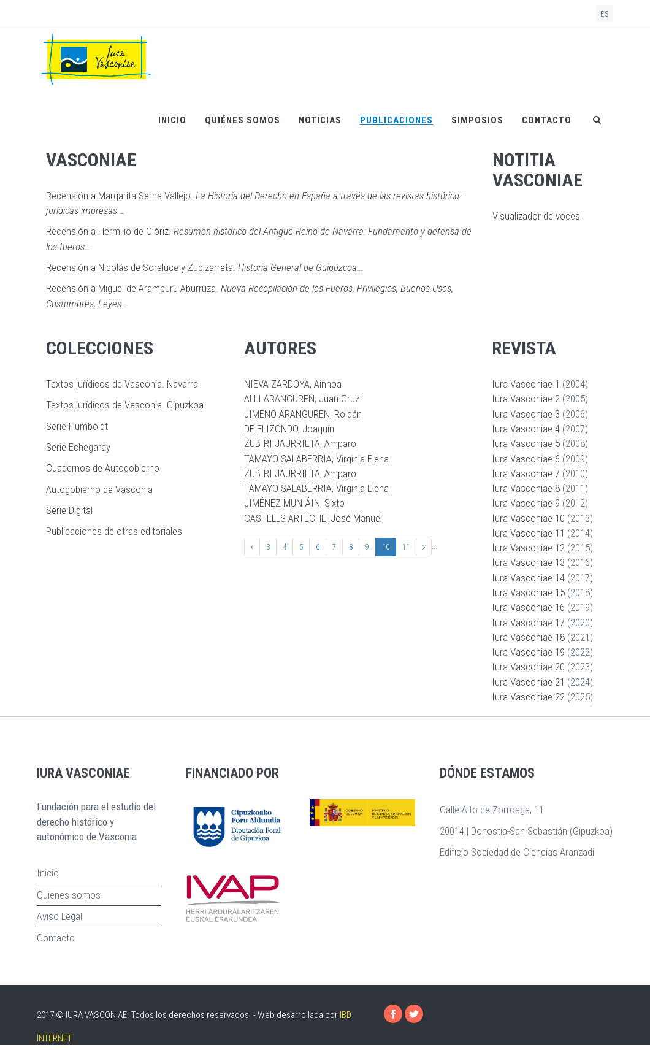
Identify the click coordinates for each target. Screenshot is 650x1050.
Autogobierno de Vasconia (99, 489)
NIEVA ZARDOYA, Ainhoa (293, 384)
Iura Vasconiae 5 (526, 443)
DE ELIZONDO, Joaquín (289, 429)
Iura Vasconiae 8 (526, 488)
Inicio (172, 120)
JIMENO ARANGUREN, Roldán (303, 414)
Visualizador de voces (536, 216)
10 (385, 547)
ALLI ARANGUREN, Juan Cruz (301, 399)
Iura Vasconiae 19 (528, 652)
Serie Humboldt (77, 426)
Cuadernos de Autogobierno (102, 468)
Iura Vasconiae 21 (528, 682)
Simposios (477, 120)
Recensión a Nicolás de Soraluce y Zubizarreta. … (204, 267)
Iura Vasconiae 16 (528, 607)
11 (406, 547)
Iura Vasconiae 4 (526, 429)
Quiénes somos (242, 120)
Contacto (547, 120)
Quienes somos (69, 895)
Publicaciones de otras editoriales (114, 531)
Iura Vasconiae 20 (528, 667)
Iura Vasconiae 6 (526, 459)
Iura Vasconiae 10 (528, 518)
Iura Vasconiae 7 (526, 473)
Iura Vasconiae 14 (528, 578)
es (604, 14)
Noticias (320, 120)
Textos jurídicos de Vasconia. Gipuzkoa (125, 405)
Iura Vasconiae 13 (528, 562)
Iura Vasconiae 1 (526, 384)
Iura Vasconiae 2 (526, 399)
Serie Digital (69, 510)
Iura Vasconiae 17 (528, 622)
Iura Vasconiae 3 (526, 414)
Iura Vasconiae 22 (528, 697)
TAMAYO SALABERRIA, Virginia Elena (316, 459)
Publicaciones (396, 120)
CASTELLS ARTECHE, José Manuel (313, 518)
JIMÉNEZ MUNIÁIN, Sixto (294, 503)
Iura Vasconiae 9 (526, 503)
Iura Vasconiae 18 (528, 637)
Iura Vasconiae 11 (528, 533)
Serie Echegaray (78, 447)
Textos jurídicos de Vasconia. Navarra (122, 384)
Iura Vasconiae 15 (528, 592)
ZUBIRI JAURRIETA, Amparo (300, 443)
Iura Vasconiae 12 (528, 548)
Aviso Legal (59, 916)
